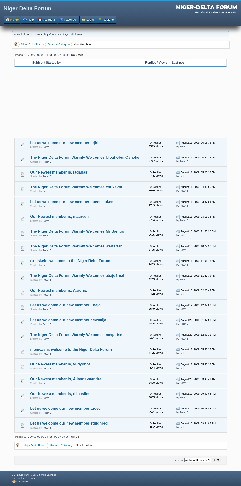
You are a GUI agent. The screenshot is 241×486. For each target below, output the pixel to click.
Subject (37, 62)
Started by (53, 62)
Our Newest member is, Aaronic (58, 290)
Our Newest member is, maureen (59, 217)
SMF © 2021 (31, 475)
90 (31, 54)
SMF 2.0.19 (17, 475)
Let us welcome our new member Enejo (65, 305)
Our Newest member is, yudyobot (60, 364)
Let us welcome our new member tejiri (64, 143)
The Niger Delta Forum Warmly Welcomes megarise (76, 335)
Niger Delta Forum (27, 8)
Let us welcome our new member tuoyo (65, 408)
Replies (150, 62)
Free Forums (30, 478)
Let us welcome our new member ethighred (69, 423)
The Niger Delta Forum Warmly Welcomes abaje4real (77, 276)
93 (42, 54)
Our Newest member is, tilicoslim (59, 394)
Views (163, 62)
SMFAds (16, 478)
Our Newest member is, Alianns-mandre (65, 379)
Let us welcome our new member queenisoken (71, 202)
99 (67, 54)
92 (38, 54)
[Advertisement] (120, 102)
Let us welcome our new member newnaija (68, 320)
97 (59, 54)
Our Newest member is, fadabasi (59, 172)
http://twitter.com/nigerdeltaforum (63, 34)
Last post (178, 62)
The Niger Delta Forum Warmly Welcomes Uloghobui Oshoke (84, 157)
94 (46, 54)
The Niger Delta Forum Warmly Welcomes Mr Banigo (77, 231)
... (28, 54)
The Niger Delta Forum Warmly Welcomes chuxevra (76, 187)
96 (55, 54)
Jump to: (178, 460)
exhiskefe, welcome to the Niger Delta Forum (70, 261)
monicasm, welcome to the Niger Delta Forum (71, 350)
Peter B (47, 147)
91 (34, 54)
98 (63, 54)
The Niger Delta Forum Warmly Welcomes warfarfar (76, 246)
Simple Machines (47, 475)
